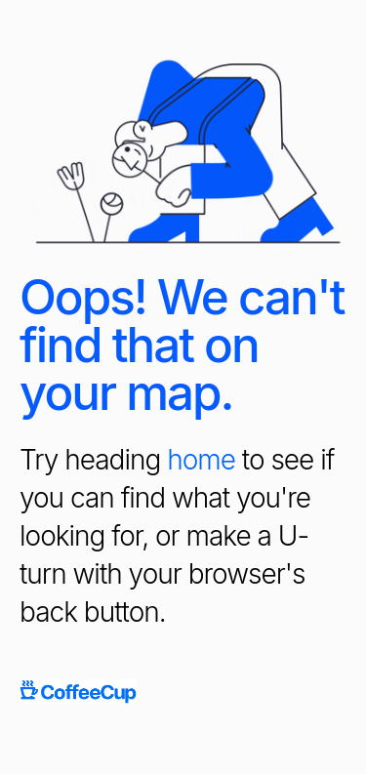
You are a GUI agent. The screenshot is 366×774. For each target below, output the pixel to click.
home (201, 459)
